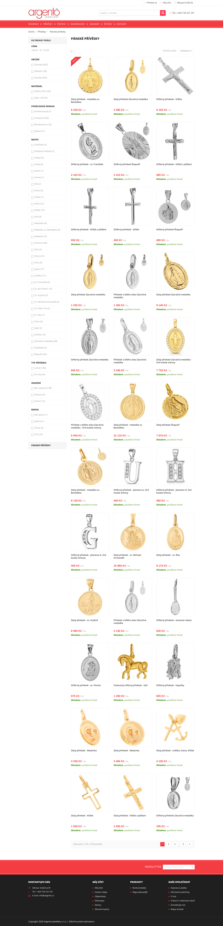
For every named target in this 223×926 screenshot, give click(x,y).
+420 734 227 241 (182, 13)
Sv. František (42, 282)
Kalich (38, 170)
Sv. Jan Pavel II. (43, 288)
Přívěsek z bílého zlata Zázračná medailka (130, 296)
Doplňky (121, 24)
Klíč (37, 184)
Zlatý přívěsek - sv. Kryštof (84, 620)
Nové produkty (139, 888)
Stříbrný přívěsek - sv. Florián (86, 685)
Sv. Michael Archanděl (46, 301)
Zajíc (38, 328)
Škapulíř (40, 354)
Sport (39, 269)
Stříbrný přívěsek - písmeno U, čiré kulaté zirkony (131, 491)
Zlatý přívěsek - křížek (82, 815)
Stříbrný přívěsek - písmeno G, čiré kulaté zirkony (88, 556)
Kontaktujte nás (178, 905)
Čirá (38, 434)
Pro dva (39, 374)
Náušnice (33, 24)
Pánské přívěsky (41, 445)
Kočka (38, 197)
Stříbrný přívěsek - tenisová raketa (174, 620)
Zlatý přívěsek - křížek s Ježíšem (130, 815)
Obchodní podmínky (180, 892)
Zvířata (40, 334)
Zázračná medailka (45, 341)
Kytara (39, 203)
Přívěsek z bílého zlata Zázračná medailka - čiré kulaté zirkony (87, 426)
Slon (38, 249)
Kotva (38, 190)
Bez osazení (42, 388)
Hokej (38, 164)
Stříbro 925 (42, 91)
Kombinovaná (42, 111)
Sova (38, 262)
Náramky (95, 24)
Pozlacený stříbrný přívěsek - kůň (131, 685)
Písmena (40, 243)
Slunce (39, 256)
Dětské (40, 71)
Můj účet (98, 882)
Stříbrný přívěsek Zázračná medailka (89, 359)
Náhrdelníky (78, 24)
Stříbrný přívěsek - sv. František (87, 164)
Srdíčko (40, 275)
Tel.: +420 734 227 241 (42, 891)
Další (189, 844)
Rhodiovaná (43, 124)
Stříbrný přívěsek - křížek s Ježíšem (174, 164)
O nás (173, 896)
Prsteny (61, 24)
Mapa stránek (177, 909)
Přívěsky (48, 24)
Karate (39, 177)
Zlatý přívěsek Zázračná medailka (131, 99)
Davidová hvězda (44, 151)
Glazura (39, 394)
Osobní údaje (101, 892)
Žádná (39, 131)
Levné (40, 368)
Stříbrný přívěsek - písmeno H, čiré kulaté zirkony (174, 491)
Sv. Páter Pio (42, 308)
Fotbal (39, 157)
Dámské (41, 64)
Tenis (38, 321)
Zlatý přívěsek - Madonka (84, 750)
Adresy (98, 905)
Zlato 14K (41, 97)
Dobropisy (99, 900)
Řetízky (108, 24)
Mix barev (40, 414)
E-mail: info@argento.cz (43, 895)
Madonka (40, 223)
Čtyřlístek (40, 347)
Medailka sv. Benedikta (47, 229)
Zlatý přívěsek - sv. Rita (168, 555)
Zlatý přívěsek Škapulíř (168, 424)
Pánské (40, 77)
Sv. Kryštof (41, 295)
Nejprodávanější (139, 892)
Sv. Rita (39, 315)
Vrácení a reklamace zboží (183, 900)
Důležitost (186, 50)
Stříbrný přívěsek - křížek (169, 99)
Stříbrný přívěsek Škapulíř (127, 164)
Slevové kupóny (102, 909)
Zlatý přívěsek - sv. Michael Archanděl (127, 556)
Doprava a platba (179, 888)
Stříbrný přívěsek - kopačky (170, 685)
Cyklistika (40, 144)
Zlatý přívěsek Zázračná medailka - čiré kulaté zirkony (174, 361)
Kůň (37, 216)
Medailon (40, 236)
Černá (38, 427)
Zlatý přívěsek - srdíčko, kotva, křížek (175, 750)
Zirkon (39, 401)
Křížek (39, 210)
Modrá (39, 421)
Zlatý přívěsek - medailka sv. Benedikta (85, 101)
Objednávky (100, 896)
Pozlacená (41, 118)
